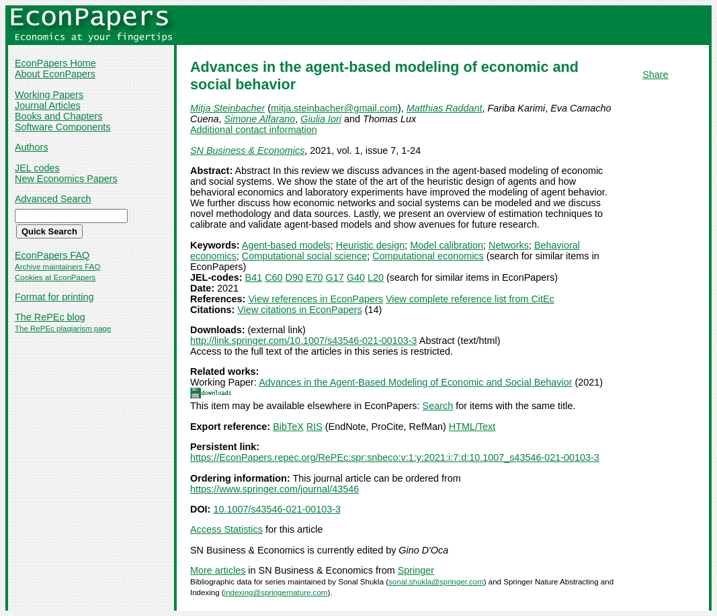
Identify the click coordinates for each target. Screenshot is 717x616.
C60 (273, 277)
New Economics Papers (66, 178)
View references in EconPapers (315, 299)
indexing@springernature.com (276, 592)
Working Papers (49, 94)
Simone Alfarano (259, 119)
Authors (31, 147)
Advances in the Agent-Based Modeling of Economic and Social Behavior (415, 382)
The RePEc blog (50, 317)
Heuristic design (370, 245)
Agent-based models (286, 245)
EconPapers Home (55, 63)
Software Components (62, 127)
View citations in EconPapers (299, 309)
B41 (254, 277)
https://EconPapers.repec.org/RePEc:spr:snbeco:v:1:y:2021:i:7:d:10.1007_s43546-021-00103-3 (394, 457)
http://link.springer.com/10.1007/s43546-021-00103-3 (303, 340)
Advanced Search (53, 198)
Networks (509, 245)
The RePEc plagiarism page (63, 328)
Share (655, 74)
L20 (376, 277)
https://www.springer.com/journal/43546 (274, 489)
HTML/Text (472, 426)
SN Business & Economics (247, 150)
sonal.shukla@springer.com (436, 582)
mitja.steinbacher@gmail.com (334, 108)
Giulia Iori (320, 119)
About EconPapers (55, 74)
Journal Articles (48, 105)
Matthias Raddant (444, 108)
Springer (416, 570)
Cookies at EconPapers (55, 277)
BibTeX (288, 426)
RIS (314, 426)
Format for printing (54, 297)
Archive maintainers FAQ (57, 267)
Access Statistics (226, 529)
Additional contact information (253, 129)
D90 (294, 277)
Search (438, 405)
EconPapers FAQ (52, 255)
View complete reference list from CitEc (470, 299)
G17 (335, 277)
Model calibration (446, 245)
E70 (314, 277)
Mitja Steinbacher (227, 108)
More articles (217, 570)
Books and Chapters (58, 116)
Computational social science (304, 256)
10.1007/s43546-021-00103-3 (277, 509)
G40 (356, 277)
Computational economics (428, 256)
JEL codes (37, 168)
